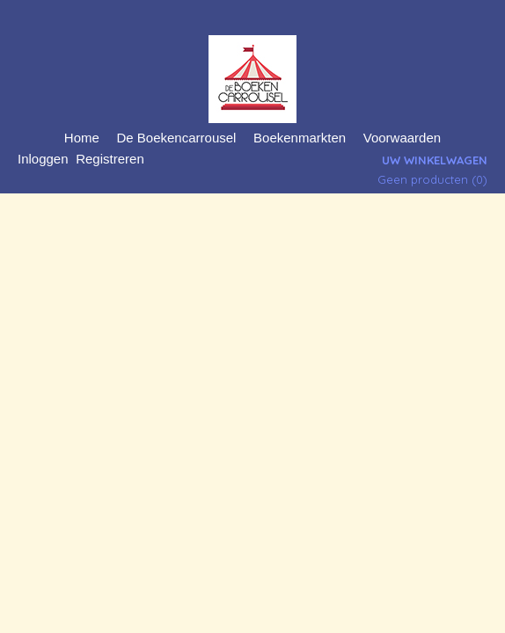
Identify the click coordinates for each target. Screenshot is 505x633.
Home (81, 137)
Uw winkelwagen (434, 160)
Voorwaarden (402, 137)
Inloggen (43, 158)
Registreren (110, 158)
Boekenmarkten (299, 137)
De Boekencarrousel (177, 137)
